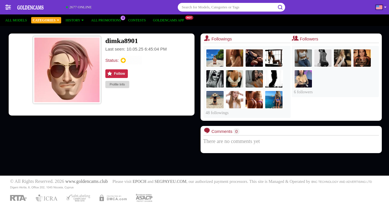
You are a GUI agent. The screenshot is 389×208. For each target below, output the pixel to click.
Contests (137, 20)
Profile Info (117, 84)
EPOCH (139, 181)
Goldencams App (170, 19)
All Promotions (107, 19)
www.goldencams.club (86, 181)
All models (16, 20)
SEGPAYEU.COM (170, 181)
